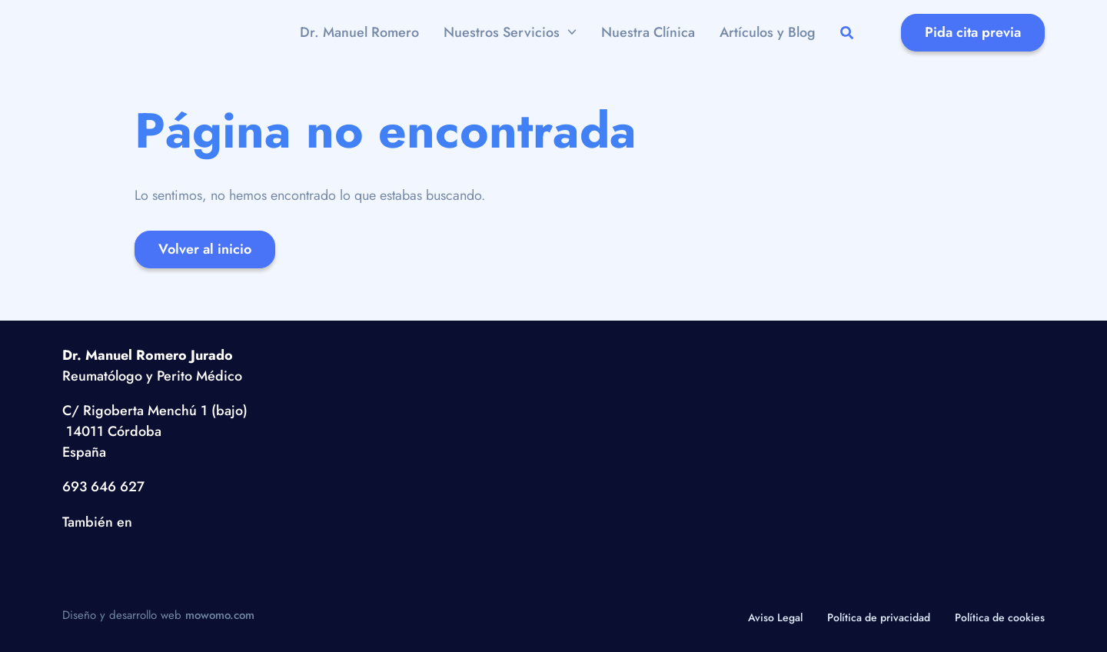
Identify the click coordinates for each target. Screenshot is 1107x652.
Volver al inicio (204, 249)
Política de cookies (1000, 617)
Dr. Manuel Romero (359, 32)
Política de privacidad (878, 617)
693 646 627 (103, 487)
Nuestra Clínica (648, 32)
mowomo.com (219, 615)
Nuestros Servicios (502, 32)
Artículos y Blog (768, 32)
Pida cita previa (973, 32)
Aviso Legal (775, 617)
